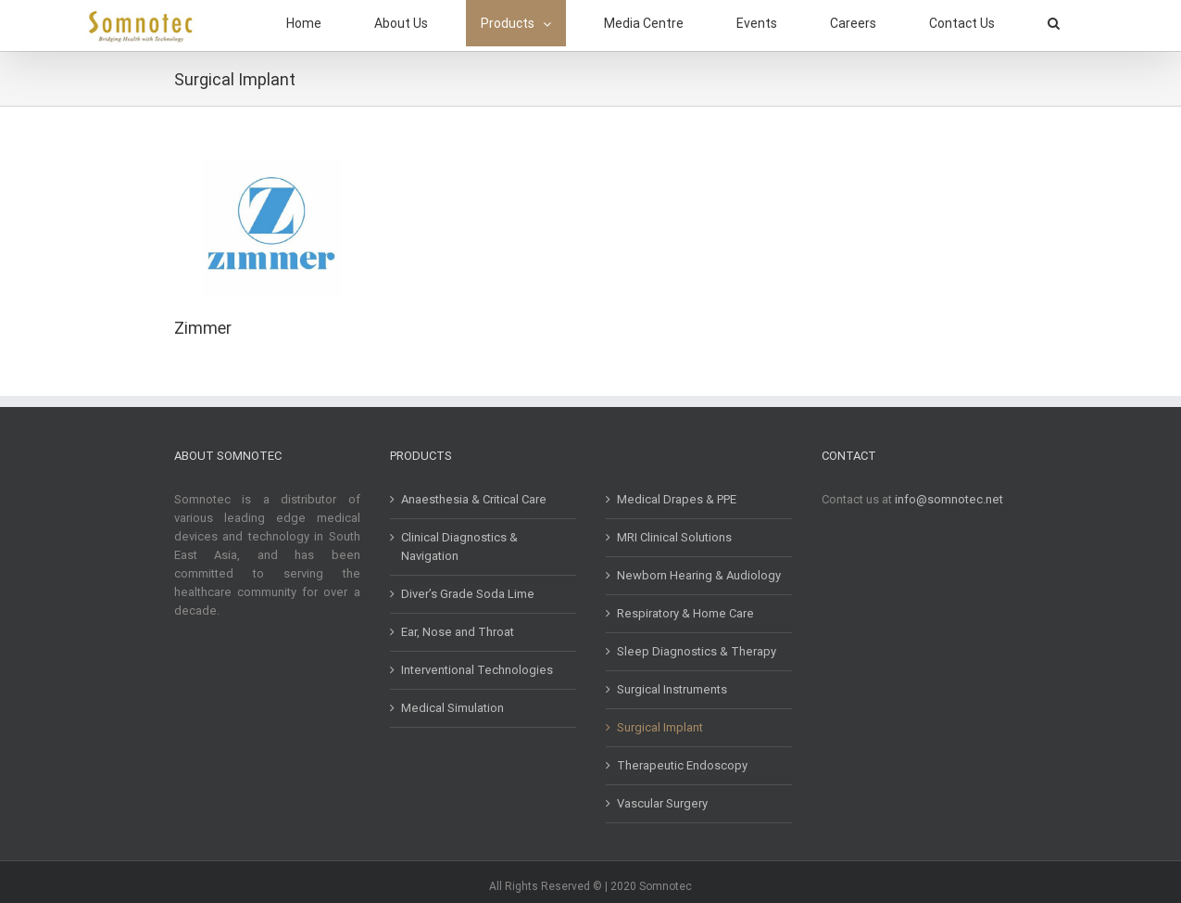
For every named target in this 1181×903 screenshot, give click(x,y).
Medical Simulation (452, 708)
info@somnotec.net (949, 499)
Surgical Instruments (672, 689)
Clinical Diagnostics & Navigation (459, 546)
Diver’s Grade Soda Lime (467, 594)
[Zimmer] (271, 166)
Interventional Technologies (477, 670)
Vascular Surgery (662, 803)
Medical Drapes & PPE (676, 499)
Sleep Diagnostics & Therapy (696, 651)
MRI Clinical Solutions (674, 537)
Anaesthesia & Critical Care (474, 499)
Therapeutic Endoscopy (682, 765)
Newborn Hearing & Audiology (699, 575)
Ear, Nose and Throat (457, 632)
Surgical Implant (660, 727)
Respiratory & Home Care (685, 613)
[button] (1053, 23)
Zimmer (203, 327)
